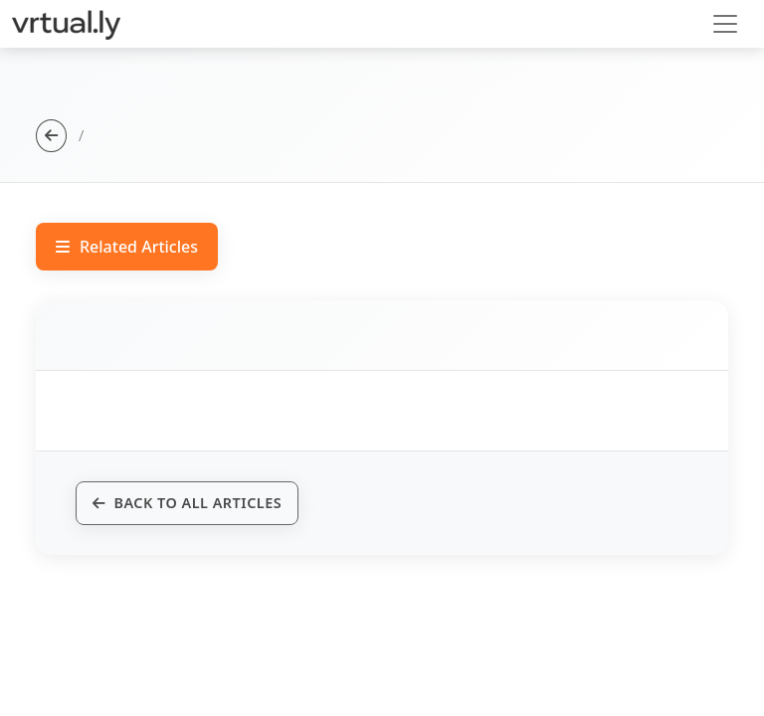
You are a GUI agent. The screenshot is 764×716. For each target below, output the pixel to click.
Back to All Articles (187, 502)
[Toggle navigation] (725, 24)
